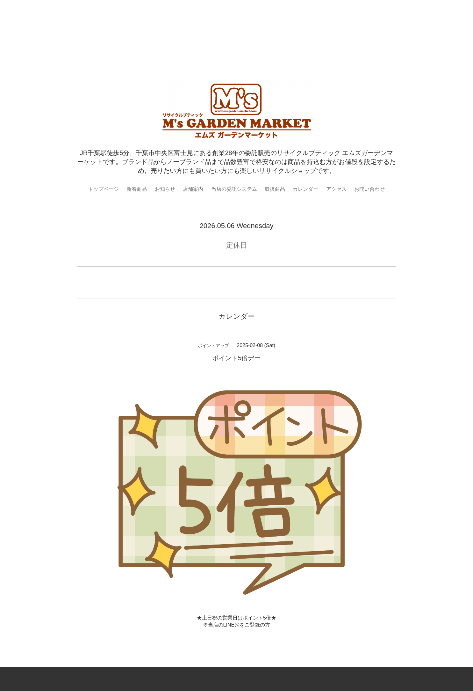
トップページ (103, 189)
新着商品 (136, 189)
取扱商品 (275, 189)
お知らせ (165, 189)
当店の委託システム (234, 189)
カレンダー (305, 189)
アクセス (336, 189)
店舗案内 (193, 189)
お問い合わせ (369, 189)
